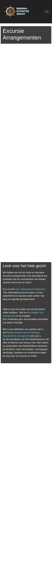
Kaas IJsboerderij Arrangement (29, 289)
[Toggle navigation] (47, 11)
